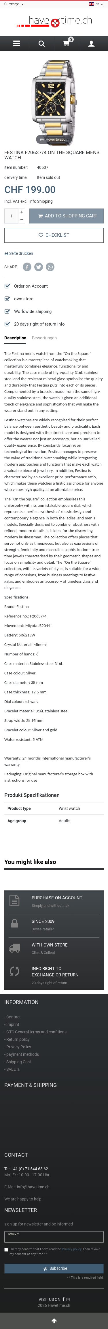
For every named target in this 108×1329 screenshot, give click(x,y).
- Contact (12, 1017)
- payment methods (21, 1054)
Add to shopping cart (67, 216)
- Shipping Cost (17, 1062)
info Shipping (41, 201)
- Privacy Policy (17, 1047)
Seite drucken (19, 253)
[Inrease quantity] (21, 212)
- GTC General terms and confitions (35, 1032)
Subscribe (55, 1268)
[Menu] (16, 43)
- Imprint (11, 1024)
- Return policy (17, 1039)
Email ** (13, 1233)
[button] (27, 267)
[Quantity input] (11, 216)
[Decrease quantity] (21, 220)
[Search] (41, 44)
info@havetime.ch (33, 1187)
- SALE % (12, 1069)
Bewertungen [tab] (44, 338)
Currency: (14, 4)
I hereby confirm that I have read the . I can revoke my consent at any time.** (55, 1251)
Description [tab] (15, 338)
